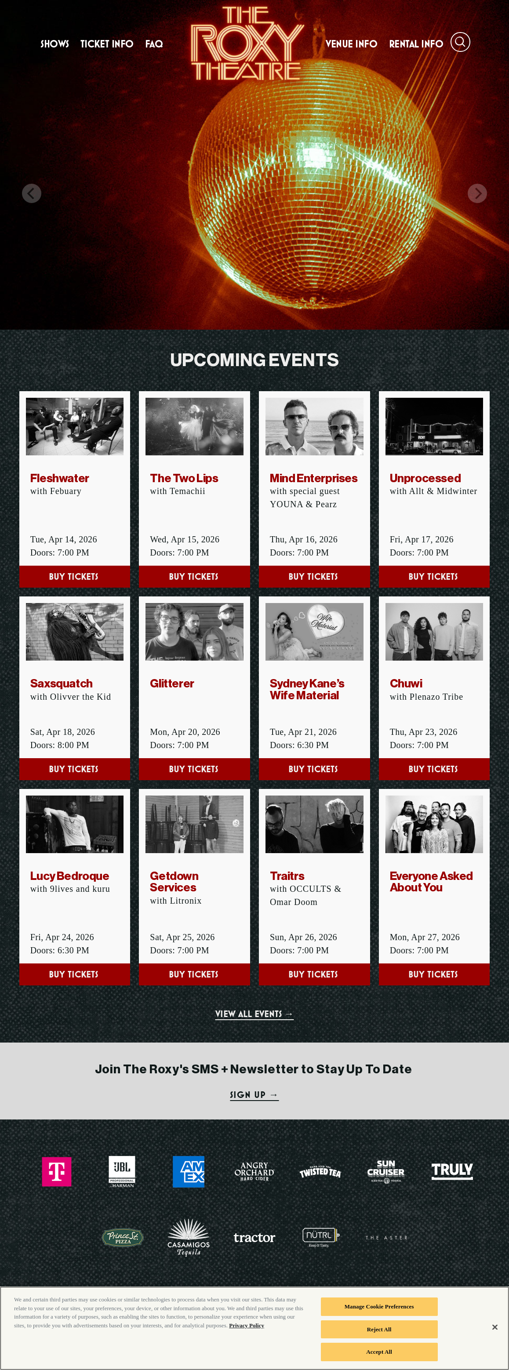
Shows (54, 44)
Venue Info (351, 44)
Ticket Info (107, 44)
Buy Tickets (75, 576)
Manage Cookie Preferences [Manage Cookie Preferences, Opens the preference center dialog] (379, 1309)
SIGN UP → (254, 1094)
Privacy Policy (246, 1328)
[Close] (495, 1330)
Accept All (379, 1355)
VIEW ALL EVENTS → (254, 1013)
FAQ (154, 44)
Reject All (379, 1332)
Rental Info (416, 44)
